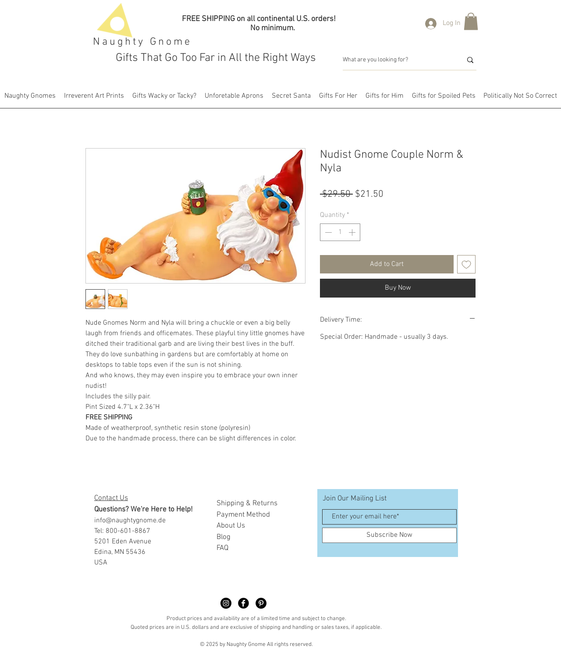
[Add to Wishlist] (466, 264)
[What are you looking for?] (396, 60)
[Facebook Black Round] (243, 603)
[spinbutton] (340, 232)
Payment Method (243, 515)
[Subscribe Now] (389, 535)
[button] (471, 21)
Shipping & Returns (247, 503)
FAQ (222, 548)
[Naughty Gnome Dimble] (225, 603)
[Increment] (353, 232)
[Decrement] (327, 232)
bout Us (233, 525)
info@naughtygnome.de (130, 520)
